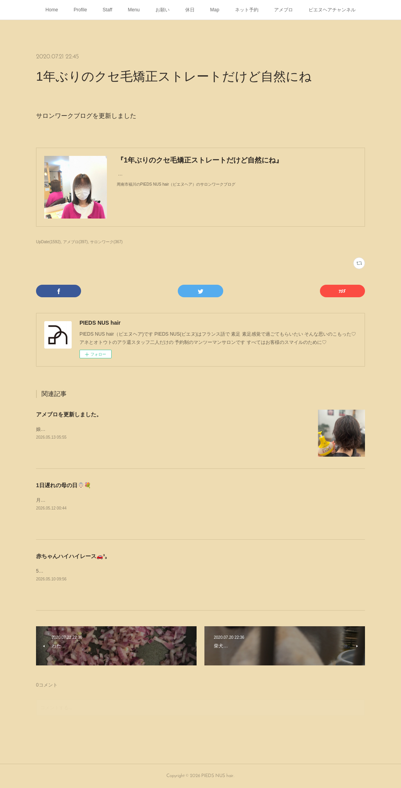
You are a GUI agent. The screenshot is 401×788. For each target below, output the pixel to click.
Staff (107, 10)
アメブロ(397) (75, 242)
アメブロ (283, 10)
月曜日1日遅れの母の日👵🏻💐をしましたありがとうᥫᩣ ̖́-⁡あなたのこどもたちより (120, 500)
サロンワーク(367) (106, 242)
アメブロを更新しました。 (69, 414)
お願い (162, 10)
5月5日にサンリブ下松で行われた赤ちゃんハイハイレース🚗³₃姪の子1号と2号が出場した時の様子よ (142, 571)
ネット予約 (246, 10)
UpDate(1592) (48, 242)
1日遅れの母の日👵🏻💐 (63, 485)
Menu (134, 10)
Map (214, 10)
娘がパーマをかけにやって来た (69, 429)
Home (51, 10)
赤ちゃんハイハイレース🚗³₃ (71, 556)
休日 (190, 10)
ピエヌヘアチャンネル (332, 10)
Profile (80, 10)
